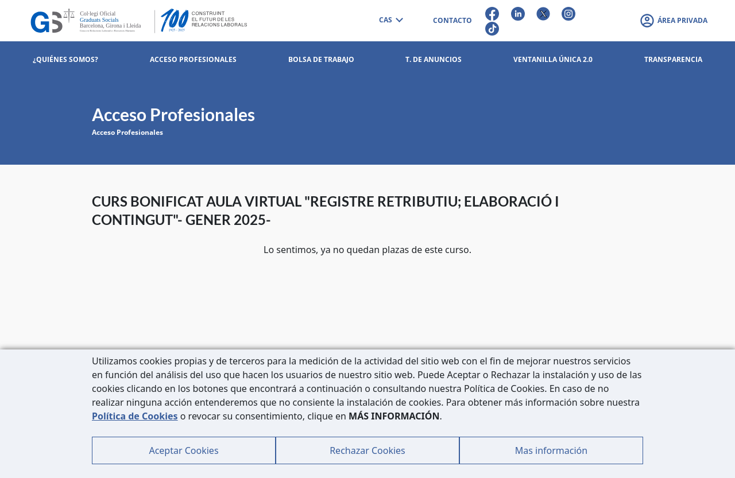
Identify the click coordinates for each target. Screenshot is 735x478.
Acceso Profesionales (127, 132)
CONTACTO (452, 20)
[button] (673, 21)
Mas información (551, 450)
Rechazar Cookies (367, 450)
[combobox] (390, 20)
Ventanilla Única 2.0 (553, 59)
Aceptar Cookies (183, 450)
